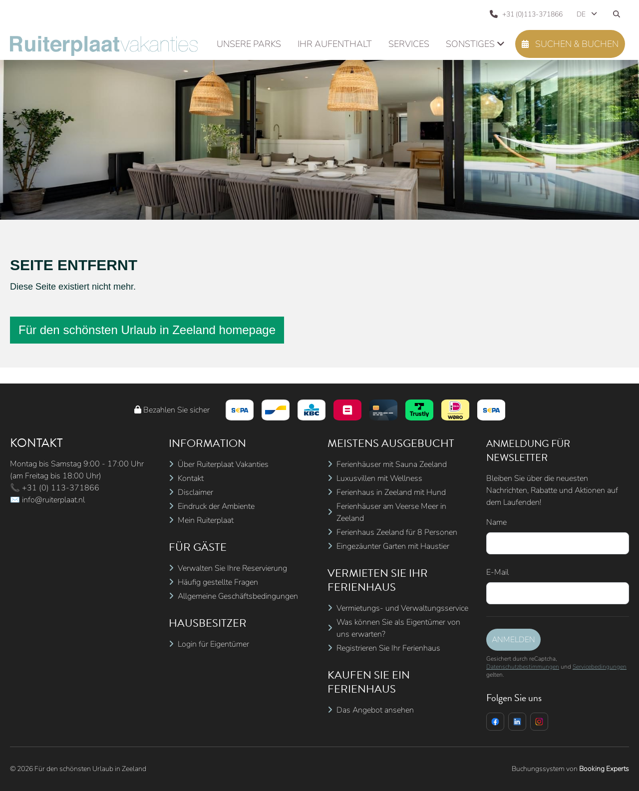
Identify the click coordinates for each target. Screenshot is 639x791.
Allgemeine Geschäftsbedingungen (238, 596)
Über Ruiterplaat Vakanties (223, 464)
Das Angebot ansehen (375, 710)
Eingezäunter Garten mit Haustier (392, 546)
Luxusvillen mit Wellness (379, 478)
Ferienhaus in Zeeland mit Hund (391, 492)
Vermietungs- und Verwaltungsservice (402, 608)
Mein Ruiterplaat (206, 520)
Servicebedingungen (600, 667)
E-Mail (497, 572)
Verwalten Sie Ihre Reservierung (232, 568)
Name (496, 522)
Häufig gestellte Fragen (218, 582)
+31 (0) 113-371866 (60, 487)
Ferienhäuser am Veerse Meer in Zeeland (391, 512)
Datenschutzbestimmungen (522, 667)
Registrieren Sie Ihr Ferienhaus (388, 648)
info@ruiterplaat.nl (53, 499)
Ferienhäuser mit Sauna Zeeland (391, 464)
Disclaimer (195, 492)
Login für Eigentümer (213, 644)
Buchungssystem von (570, 769)
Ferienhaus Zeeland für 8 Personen (396, 532)
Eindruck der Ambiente (216, 506)
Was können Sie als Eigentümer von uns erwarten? (398, 628)
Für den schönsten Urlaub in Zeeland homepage (147, 330)
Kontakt (191, 478)
